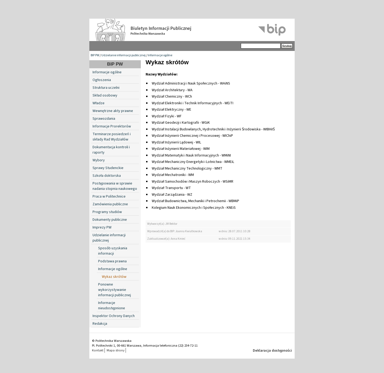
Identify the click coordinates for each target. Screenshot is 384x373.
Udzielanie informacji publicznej (123, 55)
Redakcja (100, 323)
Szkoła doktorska (107, 175)
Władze (99, 103)
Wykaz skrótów (114, 276)
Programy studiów (107, 212)
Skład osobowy (105, 95)
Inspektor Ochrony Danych (114, 316)
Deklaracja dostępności (272, 350)
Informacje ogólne (160, 55)
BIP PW (95, 55)
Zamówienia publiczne (110, 204)
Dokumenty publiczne (110, 219)
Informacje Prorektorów (112, 126)
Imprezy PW (102, 227)
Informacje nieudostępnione (111, 305)
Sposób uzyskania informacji (112, 251)
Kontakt (97, 350)
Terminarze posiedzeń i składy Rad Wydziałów (112, 136)
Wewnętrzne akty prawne (113, 111)
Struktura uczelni (106, 87)
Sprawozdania (104, 118)
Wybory (99, 160)
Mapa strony (116, 350)
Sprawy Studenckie (108, 168)
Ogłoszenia (102, 80)
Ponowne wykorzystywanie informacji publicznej (114, 290)
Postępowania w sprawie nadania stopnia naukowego (115, 186)
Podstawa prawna (112, 261)
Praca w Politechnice (109, 196)
